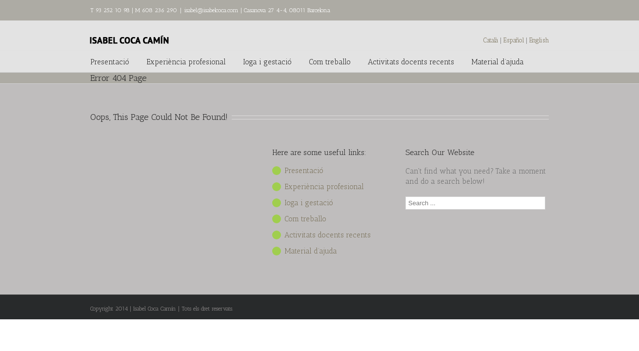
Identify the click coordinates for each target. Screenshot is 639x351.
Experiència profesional (186, 62)
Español (514, 40)
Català (490, 40)
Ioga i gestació (267, 62)
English (539, 40)
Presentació (109, 62)
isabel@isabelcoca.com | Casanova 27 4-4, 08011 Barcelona (257, 10)
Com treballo (330, 62)
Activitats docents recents (411, 62)
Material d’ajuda (497, 62)
